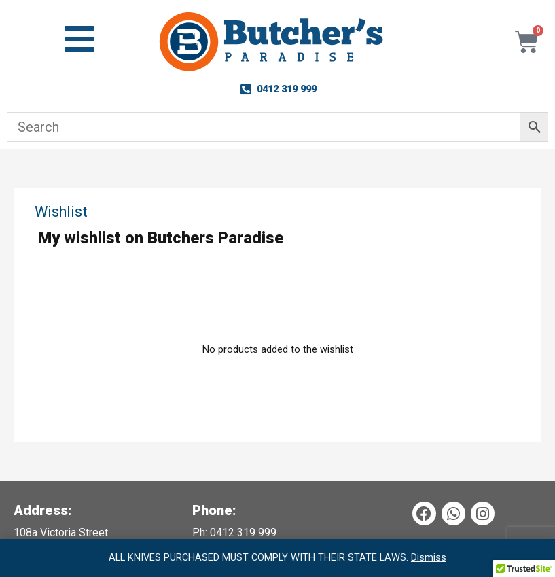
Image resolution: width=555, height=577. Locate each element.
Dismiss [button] (428, 557)
